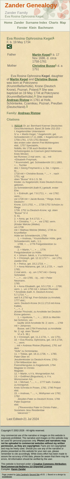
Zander (19, 22)
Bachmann (45, 27)
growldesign (7, 477)
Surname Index (36, 22)
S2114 (18, 125)
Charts (53, 22)
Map (63, 22)
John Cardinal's (22, 475)
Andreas (18, 100)
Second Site (34, 475)
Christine (43, 65)
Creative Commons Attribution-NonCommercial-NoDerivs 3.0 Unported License (34, 465)
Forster (22, 27)
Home (8, 22)
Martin (41, 54)
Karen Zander (18, 469)
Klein (32, 27)
